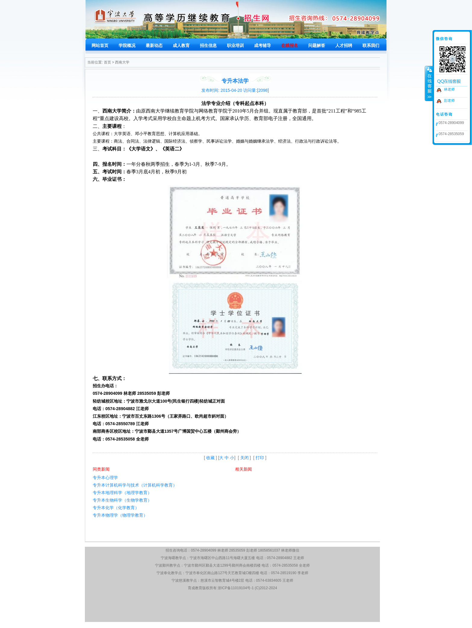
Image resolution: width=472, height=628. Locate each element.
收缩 (429, 83)
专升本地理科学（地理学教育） (122, 492)
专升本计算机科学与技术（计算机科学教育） (135, 485)
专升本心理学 (105, 477)
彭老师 (449, 100)
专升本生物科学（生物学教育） (122, 500)
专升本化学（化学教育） (116, 507)
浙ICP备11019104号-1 (236, 588)
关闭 (244, 457)
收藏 (210, 457)
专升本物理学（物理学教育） (120, 515)
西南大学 (122, 62)
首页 (107, 62)
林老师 (449, 89)
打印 (260, 457)
